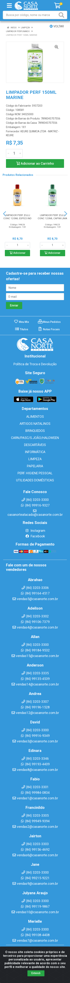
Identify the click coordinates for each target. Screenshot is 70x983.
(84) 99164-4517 (35, 593)
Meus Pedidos (49, 321)
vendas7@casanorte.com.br (35, 940)
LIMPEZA (35, 459)
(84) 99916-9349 (35, 736)
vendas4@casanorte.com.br (35, 627)
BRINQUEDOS (35, 431)
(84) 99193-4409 (35, 764)
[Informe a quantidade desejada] (14, 153)
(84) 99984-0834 (35, 793)
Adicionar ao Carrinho (35, 163)
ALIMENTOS (35, 416)
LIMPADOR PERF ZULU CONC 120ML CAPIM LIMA (52, 217)
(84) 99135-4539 (35, 679)
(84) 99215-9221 (35, 878)
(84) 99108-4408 (35, 935)
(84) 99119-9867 (35, 906)
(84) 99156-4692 (35, 849)
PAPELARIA (35, 466)
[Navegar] (4, 214)
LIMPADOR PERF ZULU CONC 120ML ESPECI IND (17, 217)
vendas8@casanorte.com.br (35, 770)
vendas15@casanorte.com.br (35, 656)
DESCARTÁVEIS (35, 445)
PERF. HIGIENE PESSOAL (35, 473)
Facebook (35, 536)
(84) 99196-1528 (35, 707)
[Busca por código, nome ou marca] (30, 15)
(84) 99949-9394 (35, 821)
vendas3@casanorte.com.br (35, 741)
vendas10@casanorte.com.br (35, 912)
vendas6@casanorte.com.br (35, 855)
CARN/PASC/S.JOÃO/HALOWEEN (35, 438)
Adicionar (18, 253)
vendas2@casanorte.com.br (35, 827)
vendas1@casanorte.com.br (35, 798)
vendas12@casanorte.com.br (35, 713)
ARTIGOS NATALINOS (35, 424)
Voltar (57, 26)
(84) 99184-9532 (35, 650)
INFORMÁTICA (35, 452)
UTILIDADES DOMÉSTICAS (35, 480)
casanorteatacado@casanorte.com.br (35, 513)
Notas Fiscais (49, 329)
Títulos (21, 329)
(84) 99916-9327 (35, 505)
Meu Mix (21, 321)
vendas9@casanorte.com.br (35, 884)
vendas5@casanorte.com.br (35, 599)
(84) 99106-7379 (35, 622)
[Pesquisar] (62, 15)
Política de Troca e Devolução (35, 364)
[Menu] (9, 5)
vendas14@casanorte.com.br (35, 684)
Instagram (35, 531)
